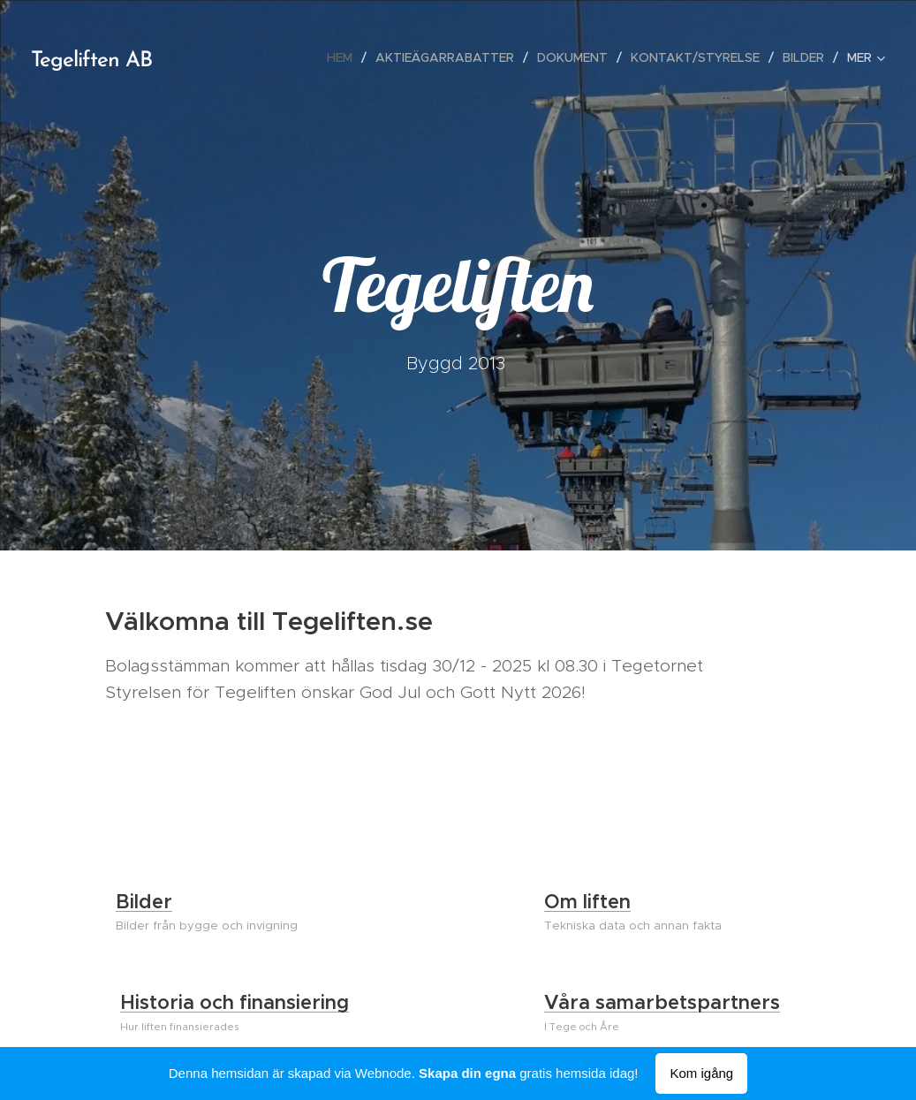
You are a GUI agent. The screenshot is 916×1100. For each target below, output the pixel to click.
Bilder (144, 902)
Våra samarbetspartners (662, 1002)
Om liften (587, 902)
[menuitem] (344, 57)
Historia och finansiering (233, 1002)
